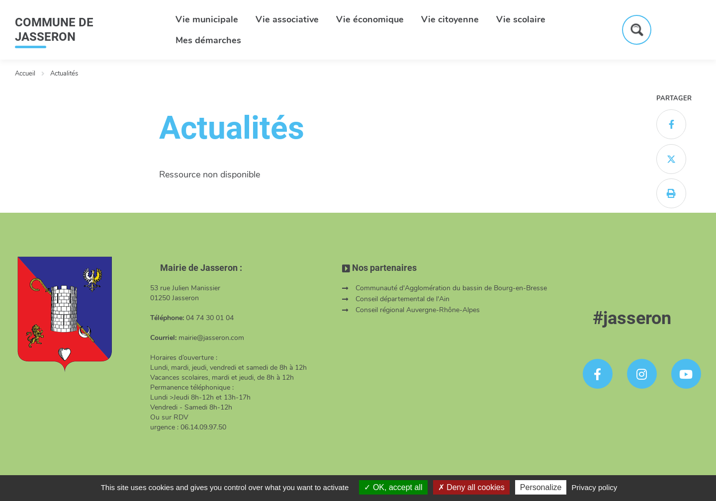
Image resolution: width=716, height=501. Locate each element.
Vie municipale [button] (207, 19)
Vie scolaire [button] (520, 19)
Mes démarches (208, 40)
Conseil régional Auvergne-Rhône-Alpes (418, 310)
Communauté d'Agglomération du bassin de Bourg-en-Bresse (451, 288)
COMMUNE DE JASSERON (54, 29)
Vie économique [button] (370, 19)
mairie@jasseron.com (211, 337)
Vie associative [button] (287, 19)
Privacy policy (595, 487)
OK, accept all (393, 487)
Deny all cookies (471, 487)
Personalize (541, 487)
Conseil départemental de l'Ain (402, 299)
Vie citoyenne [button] (450, 19)
